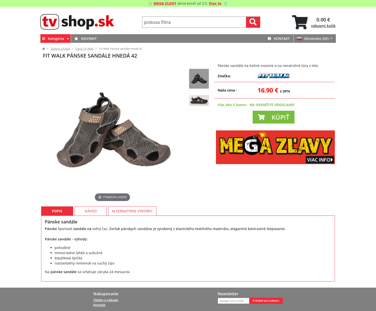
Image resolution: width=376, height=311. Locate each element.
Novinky (85, 38)
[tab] (314, 22)
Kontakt (279, 38)
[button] (273, 117)
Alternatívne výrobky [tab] (132, 211)
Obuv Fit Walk (85, 48)
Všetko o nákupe (105, 300)
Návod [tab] (91, 211)
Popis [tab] (57, 211)
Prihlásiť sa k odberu (266, 300)
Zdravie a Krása (60, 48)
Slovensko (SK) (313, 38)
